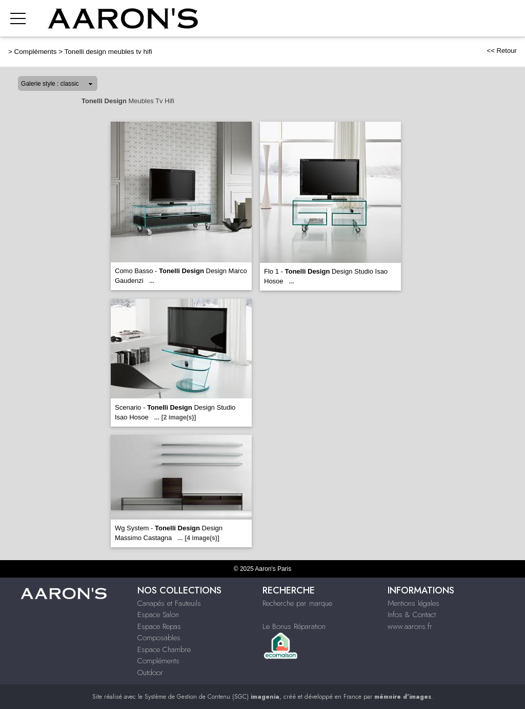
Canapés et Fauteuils (169, 603)
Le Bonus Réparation (294, 626)
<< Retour (502, 50)
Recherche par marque (297, 603)
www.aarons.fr (410, 626)
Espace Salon (158, 614)
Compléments (35, 51)
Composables (158, 637)
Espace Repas (159, 626)
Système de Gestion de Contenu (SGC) (212, 696)
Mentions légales (413, 603)
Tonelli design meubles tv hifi (108, 51)
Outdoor (150, 672)
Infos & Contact (412, 614)
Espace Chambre (164, 649)
